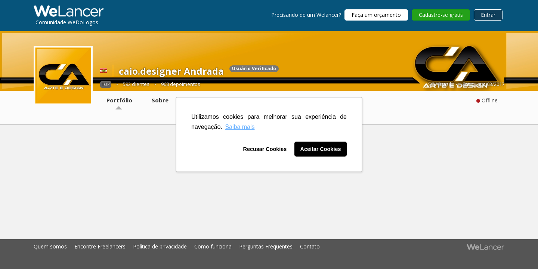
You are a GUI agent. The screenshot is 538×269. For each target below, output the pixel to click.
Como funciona (213, 246)
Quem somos (50, 246)
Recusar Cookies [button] (265, 149)
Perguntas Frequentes (266, 246)
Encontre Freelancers (100, 246)
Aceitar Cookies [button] (320, 149)
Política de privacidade (160, 246)
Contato (310, 246)
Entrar (488, 14)
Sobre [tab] (160, 100)
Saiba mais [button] (239, 127)
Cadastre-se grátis (441, 14)
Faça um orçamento (376, 14)
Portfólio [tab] (119, 100)
